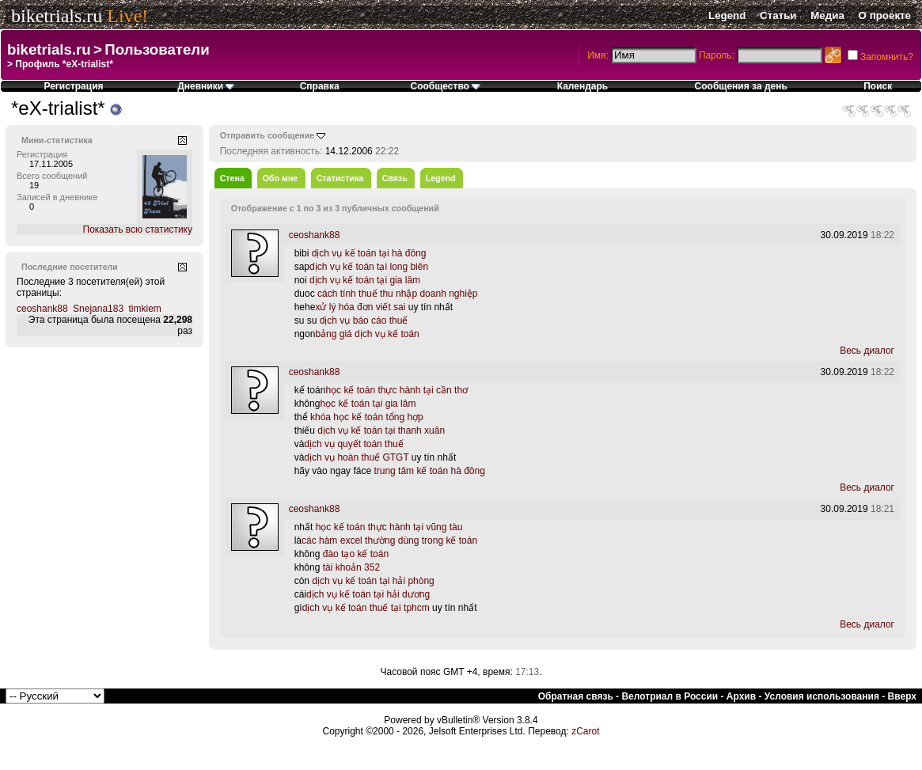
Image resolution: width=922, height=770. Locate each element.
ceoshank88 (42, 308)
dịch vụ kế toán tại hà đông (369, 253)
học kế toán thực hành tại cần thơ (396, 390)
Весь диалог (867, 350)
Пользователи (156, 49)
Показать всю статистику (137, 229)
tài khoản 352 (351, 567)
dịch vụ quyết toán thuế (353, 443)
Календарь (583, 86)
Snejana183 (98, 308)
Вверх (902, 696)
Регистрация (73, 86)
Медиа (827, 15)
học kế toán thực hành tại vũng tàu (389, 527)
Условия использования (822, 696)
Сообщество (445, 86)
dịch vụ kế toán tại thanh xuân (381, 430)
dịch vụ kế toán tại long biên (368, 266)
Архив (741, 696)
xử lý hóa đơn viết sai (360, 307)
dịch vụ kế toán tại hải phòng (373, 580)
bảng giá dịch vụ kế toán (367, 333)
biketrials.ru (56, 16)
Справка (320, 86)
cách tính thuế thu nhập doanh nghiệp (397, 293)
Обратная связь (575, 696)
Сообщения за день (741, 86)
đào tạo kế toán (356, 553)
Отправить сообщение (267, 135)
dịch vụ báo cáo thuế (364, 320)
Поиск (877, 86)
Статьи (778, 15)
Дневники (205, 86)
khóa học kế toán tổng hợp (366, 417)
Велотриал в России (669, 696)
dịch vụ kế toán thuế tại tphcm (366, 607)
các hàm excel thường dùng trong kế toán (389, 540)
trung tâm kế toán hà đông (429, 470)
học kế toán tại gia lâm (367, 403)
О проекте (885, 15)
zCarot (585, 731)
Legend (727, 15)
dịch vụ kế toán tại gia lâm (364, 280)
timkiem (144, 308)
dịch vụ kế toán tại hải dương (368, 594)
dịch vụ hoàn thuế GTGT (356, 457)
